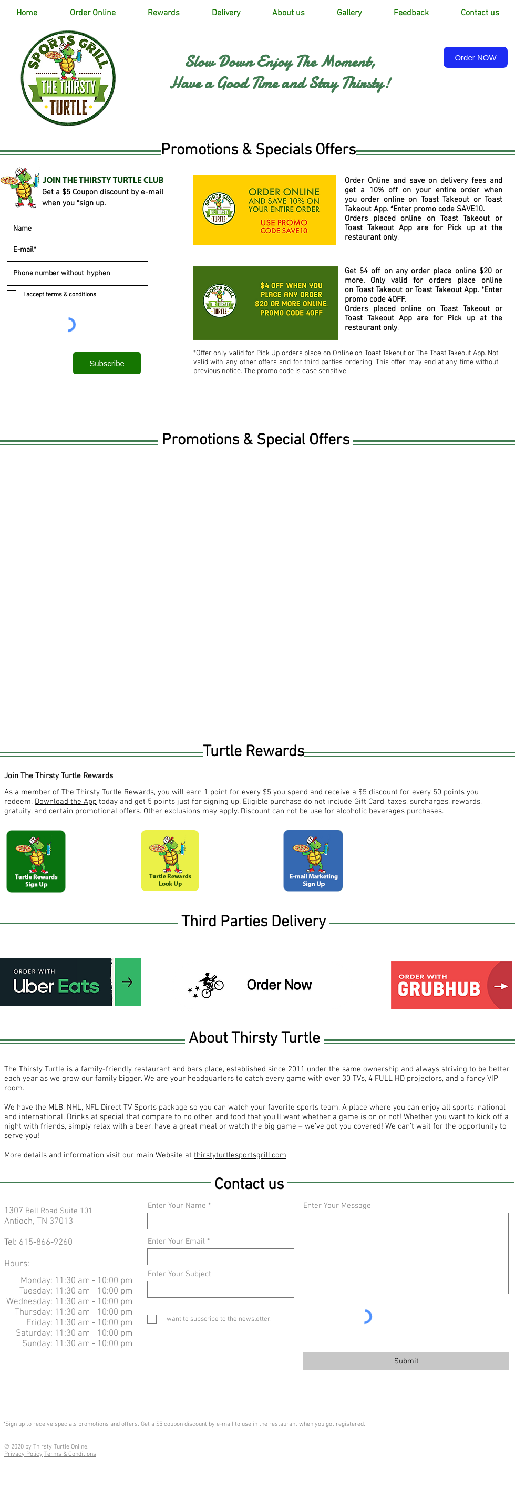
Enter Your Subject (179, 1274)
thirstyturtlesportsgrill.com (240, 1155)
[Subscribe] (107, 363)
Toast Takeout (447, 199)
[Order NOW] (476, 57)
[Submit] (406, 1361)
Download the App (66, 801)
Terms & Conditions (70, 1454)
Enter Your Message (337, 1206)
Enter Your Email (176, 1242)
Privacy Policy (23, 1454)
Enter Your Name (177, 1206)
